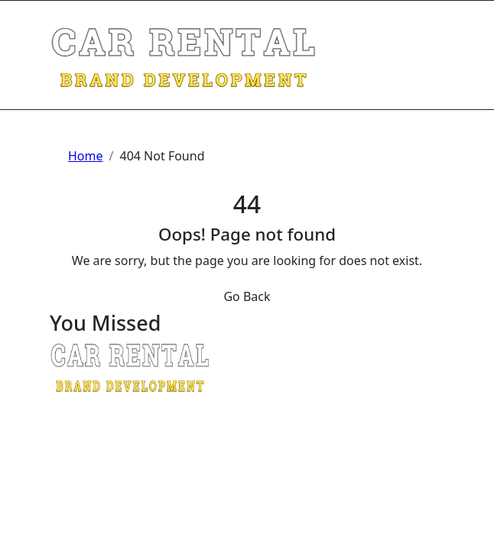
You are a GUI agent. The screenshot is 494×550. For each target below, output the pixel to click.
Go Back (246, 296)
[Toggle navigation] (60, 20)
